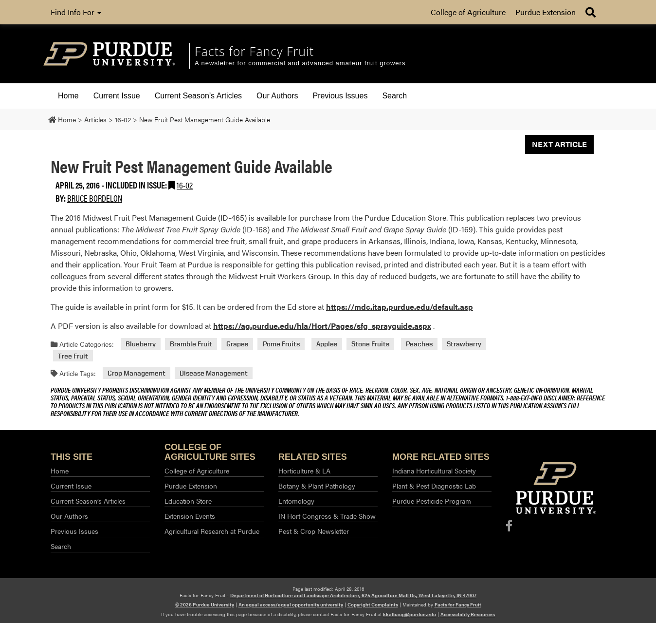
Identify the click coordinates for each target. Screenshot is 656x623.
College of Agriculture (468, 12)
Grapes (237, 344)
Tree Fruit (73, 355)
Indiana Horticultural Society (434, 470)
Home (68, 96)
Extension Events (189, 516)
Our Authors (277, 96)
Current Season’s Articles (198, 96)
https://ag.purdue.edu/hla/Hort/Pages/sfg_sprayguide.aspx (322, 325)
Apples (326, 344)
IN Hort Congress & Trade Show (327, 516)
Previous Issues (339, 96)
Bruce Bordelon (94, 198)
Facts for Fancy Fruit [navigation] (254, 51)
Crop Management (136, 373)
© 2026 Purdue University (204, 604)
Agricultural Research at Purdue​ (211, 531)
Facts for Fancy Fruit (458, 604)
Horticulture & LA (304, 470)
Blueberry (141, 344)
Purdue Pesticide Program (431, 501)
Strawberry (464, 344)
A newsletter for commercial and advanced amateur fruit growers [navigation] (300, 63)
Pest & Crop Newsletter (313, 531)
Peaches (419, 344)
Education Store (188, 501)
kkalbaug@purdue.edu (409, 614)
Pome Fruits (281, 344)
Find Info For (76, 12)
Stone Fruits (370, 344)
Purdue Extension (545, 12)
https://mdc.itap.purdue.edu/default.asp (399, 306)
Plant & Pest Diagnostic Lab (434, 486)
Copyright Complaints (372, 604)
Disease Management (214, 373)
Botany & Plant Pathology (316, 486)
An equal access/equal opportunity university (290, 604)
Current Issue (116, 96)
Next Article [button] (559, 144)
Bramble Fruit (191, 344)
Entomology (296, 501)
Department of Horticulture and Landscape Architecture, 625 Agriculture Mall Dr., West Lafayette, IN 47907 (353, 595)
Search (394, 96)
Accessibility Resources (467, 614)
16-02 (185, 185)
